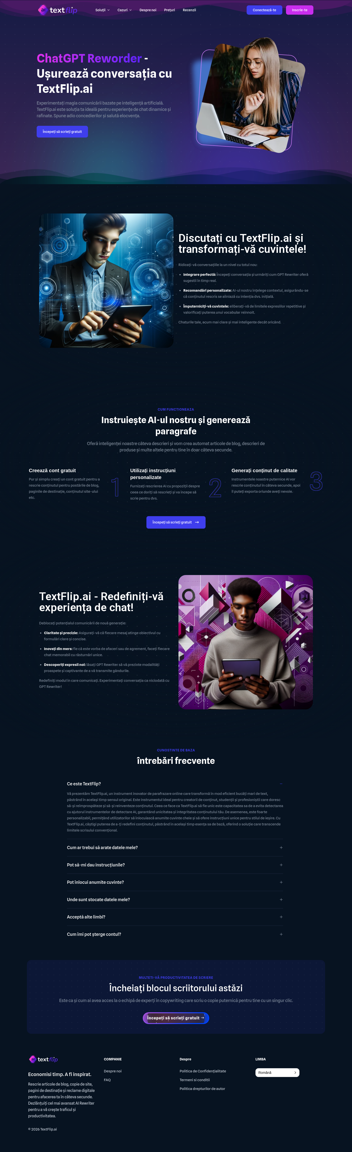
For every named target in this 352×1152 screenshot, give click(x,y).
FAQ (107, 1080)
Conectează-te (264, 10)
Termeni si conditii (195, 1080)
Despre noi (113, 1071)
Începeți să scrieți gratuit (62, 132)
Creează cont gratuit (52, 470)
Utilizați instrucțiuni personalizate (153, 474)
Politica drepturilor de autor (202, 1089)
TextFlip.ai (48, 1129)
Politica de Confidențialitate (203, 1071)
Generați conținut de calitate (264, 470)
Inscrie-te (300, 10)
